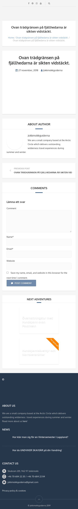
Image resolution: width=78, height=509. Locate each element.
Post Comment (21, 283)
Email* (10, 248)
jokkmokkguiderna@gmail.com (23, 482)
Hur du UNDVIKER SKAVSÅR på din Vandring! (37, 450)
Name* (10, 236)
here (25, 421)
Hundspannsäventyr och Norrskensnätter (39, 352)
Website (11, 260)
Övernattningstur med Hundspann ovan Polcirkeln (37, 322)
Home (11, 37)
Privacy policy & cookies (14, 490)
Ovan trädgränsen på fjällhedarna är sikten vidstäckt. (42, 37)
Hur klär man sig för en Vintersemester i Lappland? (40, 437)
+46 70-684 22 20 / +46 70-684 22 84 (26, 476)
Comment (11, 208)
